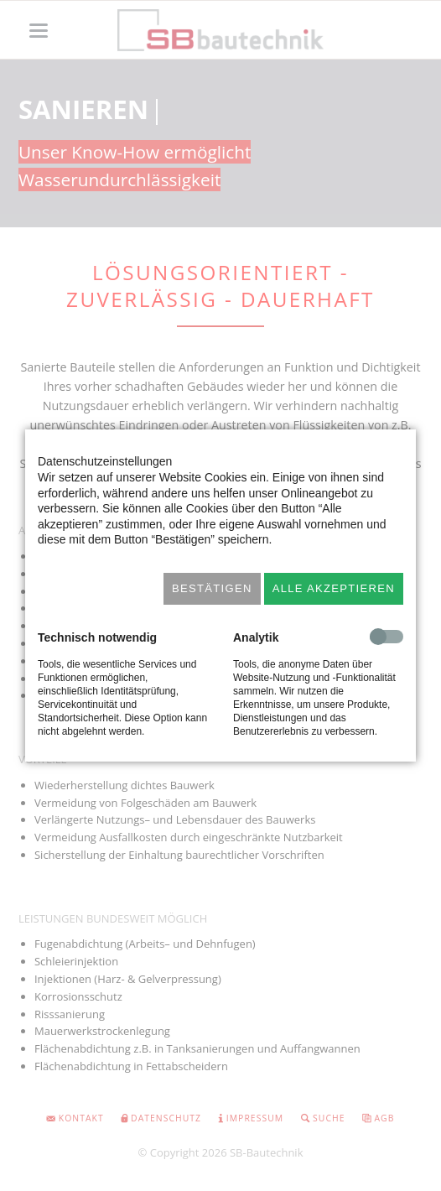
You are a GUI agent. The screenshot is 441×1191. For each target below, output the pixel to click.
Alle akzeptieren (333, 588)
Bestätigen (212, 588)
